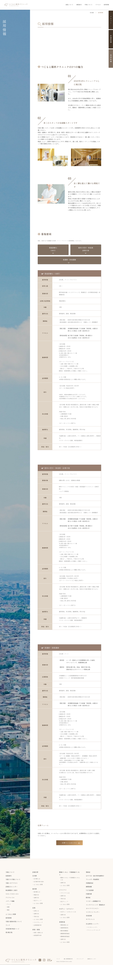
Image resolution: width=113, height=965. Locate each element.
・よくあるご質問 (38, 884)
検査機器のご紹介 (11, 890)
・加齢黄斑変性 (64, 928)
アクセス (98, 4)
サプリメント (90, 919)
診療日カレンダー (11, 887)
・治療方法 (36, 898)
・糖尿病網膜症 (64, 931)
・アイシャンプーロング (93, 930)
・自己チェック (37, 900)
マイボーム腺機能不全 (93, 901)
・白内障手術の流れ (39, 882)
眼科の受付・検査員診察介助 (85, 249)
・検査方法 (36, 895)
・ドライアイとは (64, 893)
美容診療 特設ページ (12, 929)
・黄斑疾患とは (64, 925)
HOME (92, 12)
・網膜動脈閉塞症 (64, 936)
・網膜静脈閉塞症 (64, 933)
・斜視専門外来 (37, 935)
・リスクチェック (38, 922)
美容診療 (111, 58)
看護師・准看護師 (69, 259)
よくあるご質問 (11, 914)
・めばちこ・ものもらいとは (68, 912)
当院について (71, 4)
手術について (89, 4)
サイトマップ (80, 959)
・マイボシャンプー (92, 927)
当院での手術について (13, 879)
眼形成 (88, 897)
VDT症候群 (90, 890)
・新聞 (8, 907)
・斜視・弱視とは (38, 932)
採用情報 (106, 4)
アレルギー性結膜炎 (92, 879)
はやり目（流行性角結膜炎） (95, 876)
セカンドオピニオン (12, 894)
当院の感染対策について (14, 921)
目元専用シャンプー (92, 924)
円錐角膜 (89, 894)
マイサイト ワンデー (93, 912)
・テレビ (9, 904)
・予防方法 (36, 916)
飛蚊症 (88, 872)
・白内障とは (37, 879)
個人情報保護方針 (68, 959)
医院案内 (80, 4)
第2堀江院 (9, 932)
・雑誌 (8, 910)
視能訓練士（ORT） (53, 249)
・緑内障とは (37, 892)
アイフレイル (10, 897)
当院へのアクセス (11, 883)
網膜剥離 (89, 887)
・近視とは (36, 911)
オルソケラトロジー (92, 908)
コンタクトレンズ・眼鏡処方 (95, 905)
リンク (8, 925)
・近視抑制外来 (37, 925)
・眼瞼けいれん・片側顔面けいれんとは (70, 879)
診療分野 (35, 872)
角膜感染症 (89, 883)
